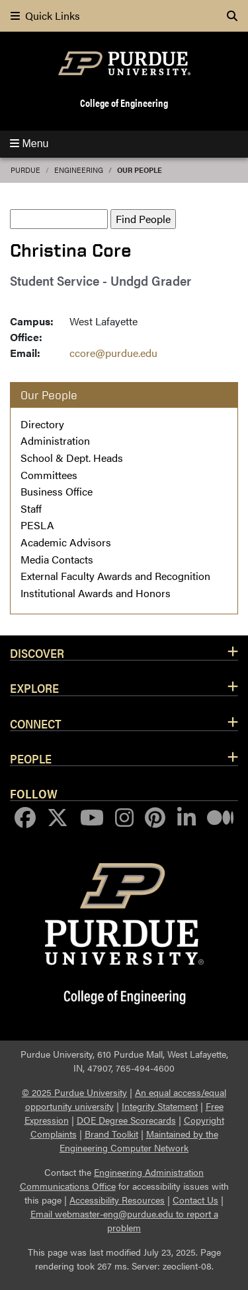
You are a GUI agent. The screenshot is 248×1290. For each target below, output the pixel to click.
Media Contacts (57, 559)
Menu (29, 143)
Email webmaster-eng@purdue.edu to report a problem (124, 1220)
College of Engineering (124, 102)
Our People (139, 170)
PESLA (37, 524)
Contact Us (195, 1199)
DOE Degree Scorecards (126, 1119)
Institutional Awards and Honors (96, 592)
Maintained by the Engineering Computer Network (139, 1140)
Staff (31, 508)
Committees (49, 474)
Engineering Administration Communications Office (112, 1178)
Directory (42, 424)
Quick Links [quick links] (45, 15)
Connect (36, 723)
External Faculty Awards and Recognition (115, 575)
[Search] (232, 16)
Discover (37, 652)
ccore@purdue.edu (113, 352)
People (31, 758)
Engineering (78, 170)
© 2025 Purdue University (74, 1092)
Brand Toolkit (111, 1133)
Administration (55, 440)
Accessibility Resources (117, 1199)
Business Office (57, 491)
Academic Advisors (66, 542)
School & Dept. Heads (72, 457)
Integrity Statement (160, 1106)
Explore (34, 687)
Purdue (25, 170)
